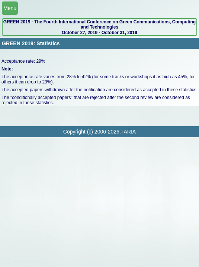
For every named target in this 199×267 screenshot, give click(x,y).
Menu (9, 8)
